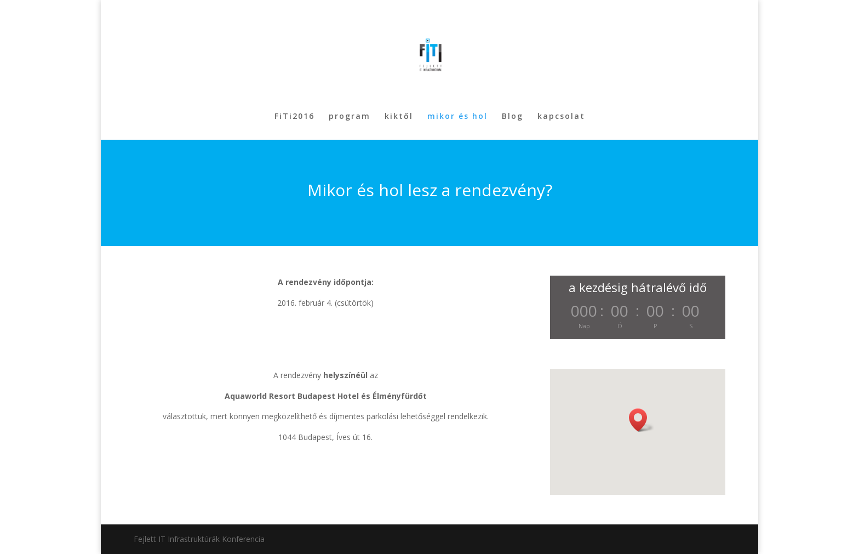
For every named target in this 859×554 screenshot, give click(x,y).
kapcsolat (561, 116)
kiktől (399, 116)
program (349, 116)
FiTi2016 (294, 116)
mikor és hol (457, 116)
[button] (641, 420)
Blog (512, 116)
